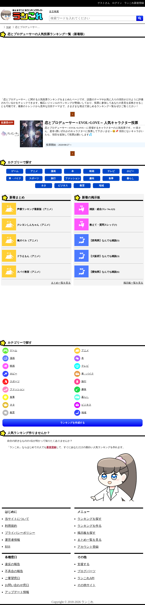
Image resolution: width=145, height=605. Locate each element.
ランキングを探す (89, 518)
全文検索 (54, 11)
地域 (101, 185)
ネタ (43, 185)
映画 (91, 171)
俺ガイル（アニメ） (28, 240)
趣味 (91, 178)
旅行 (53, 178)
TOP (8, 27)
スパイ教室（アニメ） (29, 271)
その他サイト (86, 585)
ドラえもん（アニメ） (29, 256)
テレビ (111, 171)
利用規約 (11, 525)
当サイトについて (17, 518)
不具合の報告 (14, 571)
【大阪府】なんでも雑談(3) (104, 256)
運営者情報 (12, 539)
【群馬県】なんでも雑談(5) (104, 240)
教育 (82, 185)
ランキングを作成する (72, 422)
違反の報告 (12, 564)
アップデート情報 (17, 592)
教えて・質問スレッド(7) (103, 224)
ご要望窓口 (12, 578)
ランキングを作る (89, 525)
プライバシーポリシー (20, 532)
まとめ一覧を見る (61, 282)
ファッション (72, 178)
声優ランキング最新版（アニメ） (35, 209)
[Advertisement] (72, 68)
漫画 (53, 171)
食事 (111, 178)
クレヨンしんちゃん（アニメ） (34, 224)
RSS (7, 546)
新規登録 (51, 447)
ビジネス (63, 185)
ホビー (130, 171)
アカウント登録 (88, 546)
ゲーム (15, 171)
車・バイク (15, 178)
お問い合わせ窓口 (17, 585)
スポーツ (34, 178)
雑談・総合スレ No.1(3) (102, 209)
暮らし (130, 178)
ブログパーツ (86, 571)
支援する (83, 564)
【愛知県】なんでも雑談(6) (104, 271)
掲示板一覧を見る (133, 282)
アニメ (34, 171)
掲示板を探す (86, 532)
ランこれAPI (85, 578)
